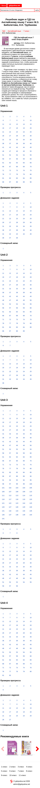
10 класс (13, 775)
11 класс (22, 775)
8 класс (29, 771)
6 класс (12, 771)
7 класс (21, 771)
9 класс (4, 775)
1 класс (4, 767)
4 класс (29, 767)
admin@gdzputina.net (21, 784)
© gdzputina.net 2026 (20, 781)
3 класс (21, 767)
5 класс (4, 771)
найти (37, 10)
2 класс (12, 767)
